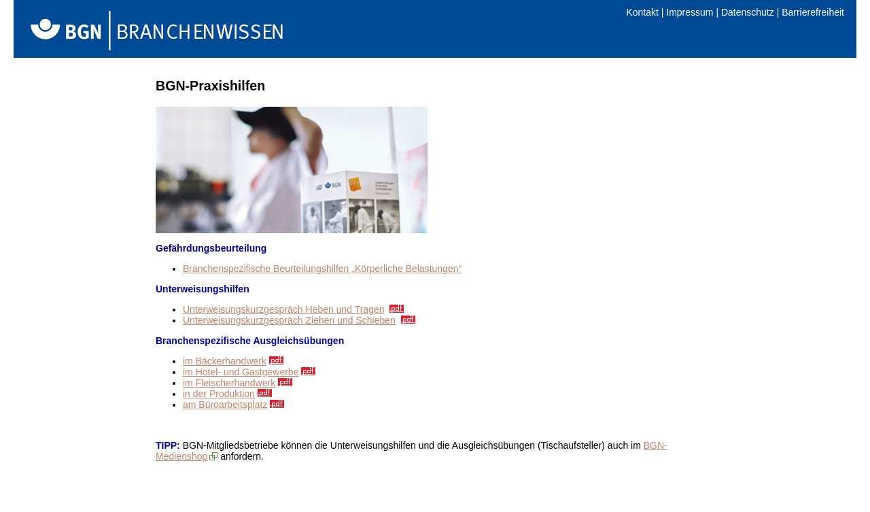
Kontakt (642, 12)
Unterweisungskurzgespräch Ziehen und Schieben (289, 320)
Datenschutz (747, 12)
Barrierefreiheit (813, 12)
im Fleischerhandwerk (229, 382)
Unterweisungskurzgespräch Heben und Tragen (284, 309)
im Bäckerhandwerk (224, 361)
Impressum (689, 12)
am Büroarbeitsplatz (225, 404)
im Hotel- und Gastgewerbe (240, 371)
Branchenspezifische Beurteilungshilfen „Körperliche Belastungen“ (322, 268)
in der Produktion (219, 393)
